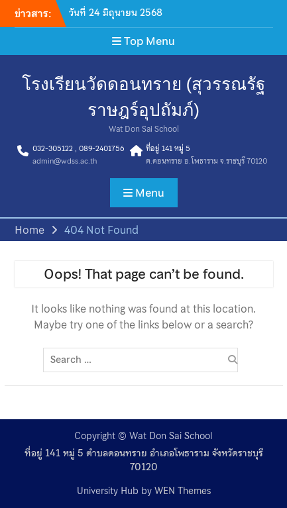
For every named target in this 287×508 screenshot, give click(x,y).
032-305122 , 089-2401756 (78, 148)
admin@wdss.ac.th (64, 161)
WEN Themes (182, 490)
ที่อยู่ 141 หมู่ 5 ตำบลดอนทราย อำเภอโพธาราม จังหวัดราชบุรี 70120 (144, 460)
